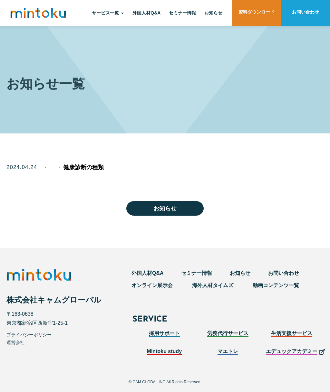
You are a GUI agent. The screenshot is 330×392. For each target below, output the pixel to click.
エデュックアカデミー (291, 351)
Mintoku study (164, 351)
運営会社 (15, 342)
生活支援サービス (291, 333)
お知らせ (213, 12)
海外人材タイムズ (212, 285)
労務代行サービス (227, 333)
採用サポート (164, 333)
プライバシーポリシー (29, 334)
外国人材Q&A (146, 12)
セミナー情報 (182, 12)
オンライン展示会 (152, 285)
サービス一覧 (105, 12)
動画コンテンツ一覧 (276, 285)
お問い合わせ (305, 11)
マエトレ (228, 351)
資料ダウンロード (256, 11)
